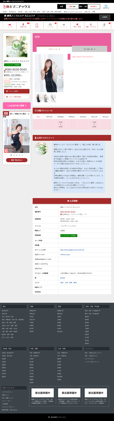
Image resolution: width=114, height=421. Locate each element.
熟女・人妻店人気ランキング (93, 353)
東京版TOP (12, 11)
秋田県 (4, 367)
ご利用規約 (5, 404)
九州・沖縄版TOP (62, 353)
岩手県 (4, 373)
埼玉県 (31, 316)
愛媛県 (31, 379)
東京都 (20, 11)
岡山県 (31, 362)
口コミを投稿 (12, 91)
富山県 (87, 340)
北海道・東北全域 (7, 356)
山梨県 (87, 331)
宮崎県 (59, 373)
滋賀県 (59, 325)
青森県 (4, 364)
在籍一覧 (87, 11)
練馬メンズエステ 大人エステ (73, 11)
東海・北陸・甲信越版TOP (92, 310)
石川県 (87, 337)
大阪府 (59, 316)
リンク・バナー (6, 401)
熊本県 (59, 362)
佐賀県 (59, 364)
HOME (5, 11)
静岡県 (87, 319)
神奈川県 (32, 319)
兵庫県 (59, 322)
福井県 (87, 343)
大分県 (59, 370)
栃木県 (31, 328)
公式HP (104, 17)
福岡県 (59, 359)
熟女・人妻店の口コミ (91, 356)
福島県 (4, 376)
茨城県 (31, 325)
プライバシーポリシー (8, 407)
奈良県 (59, 328)
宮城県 (4, 359)
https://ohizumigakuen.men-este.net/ (72, 250)
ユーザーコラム (89, 359)
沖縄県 (59, 379)
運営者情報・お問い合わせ (9, 410)
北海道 (4, 362)
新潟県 (87, 322)
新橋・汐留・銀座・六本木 (9, 328)
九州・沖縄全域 (61, 356)
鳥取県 (31, 364)
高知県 (31, 382)
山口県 (31, 370)
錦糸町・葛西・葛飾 (7, 334)
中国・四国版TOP (35, 353)
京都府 (59, 319)
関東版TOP (33, 310)
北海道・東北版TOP (7, 353)
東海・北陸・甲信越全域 (92, 313)
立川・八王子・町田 (7, 337)
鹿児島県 (59, 376)
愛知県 (87, 316)
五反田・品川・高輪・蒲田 (9, 325)
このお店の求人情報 (16, 106)
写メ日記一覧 (89, 49)
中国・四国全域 (34, 356)
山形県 (4, 370)
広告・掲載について (7, 398)
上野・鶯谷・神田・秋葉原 (9, 331)
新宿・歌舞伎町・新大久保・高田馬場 (13, 319)
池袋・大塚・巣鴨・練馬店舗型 (52, 11)
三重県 (87, 328)
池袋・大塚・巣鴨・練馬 (32, 11)
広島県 (31, 359)
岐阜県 (87, 325)
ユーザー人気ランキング (92, 362)
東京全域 (4, 313)
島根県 (31, 367)
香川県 (31, 373)
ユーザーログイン (7, 392)
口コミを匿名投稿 (13, 97)
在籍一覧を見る (17, 160)
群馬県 (31, 331)
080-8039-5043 (17, 69)
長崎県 (59, 367)
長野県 (87, 334)
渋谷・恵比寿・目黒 (7, 316)
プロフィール (54, 49)
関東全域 (32, 313)
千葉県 (31, 322)
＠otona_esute (65, 254)
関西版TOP (60, 310)
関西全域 (59, 313)
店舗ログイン (6, 395)
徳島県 (31, 376)
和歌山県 (59, 331)
